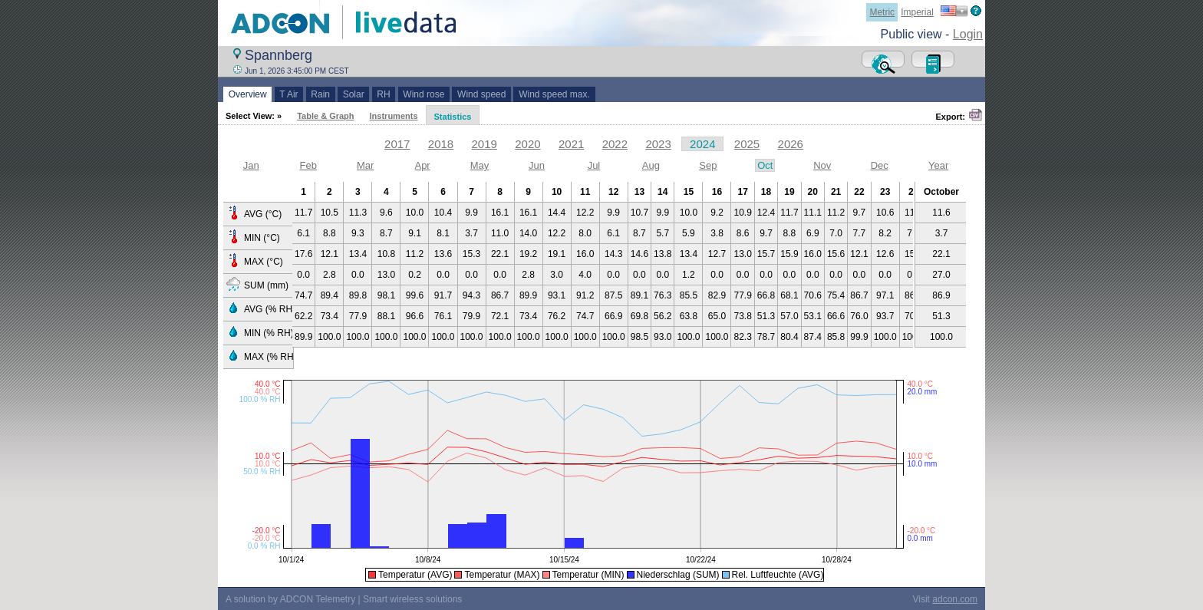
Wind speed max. (554, 94)
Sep (708, 165)
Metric (882, 12)
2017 (397, 143)
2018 (440, 143)
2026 (790, 143)
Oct (765, 165)
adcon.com (954, 599)
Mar (365, 165)
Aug (651, 165)
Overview (247, 94)
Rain (320, 94)
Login (968, 34)
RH (384, 94)
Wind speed (481, 94)
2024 (702, 143)
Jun (537, 165)
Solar (353, 94)
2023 (658, 143)
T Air (289, 94)
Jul (594, 165)
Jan (251, 165)
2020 (527, 143)
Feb (307, 165)
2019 (484, 143)
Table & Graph (325, 115)
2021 (571, 143)
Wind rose (424, 94)
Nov (822, 165)
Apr (422, 165)
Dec (879, 165)
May (479, 165)
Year (938, 165)
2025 (747, 143)
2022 (615, 143)
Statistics (453, 116)
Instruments (394, 115)
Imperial (917, 12)
